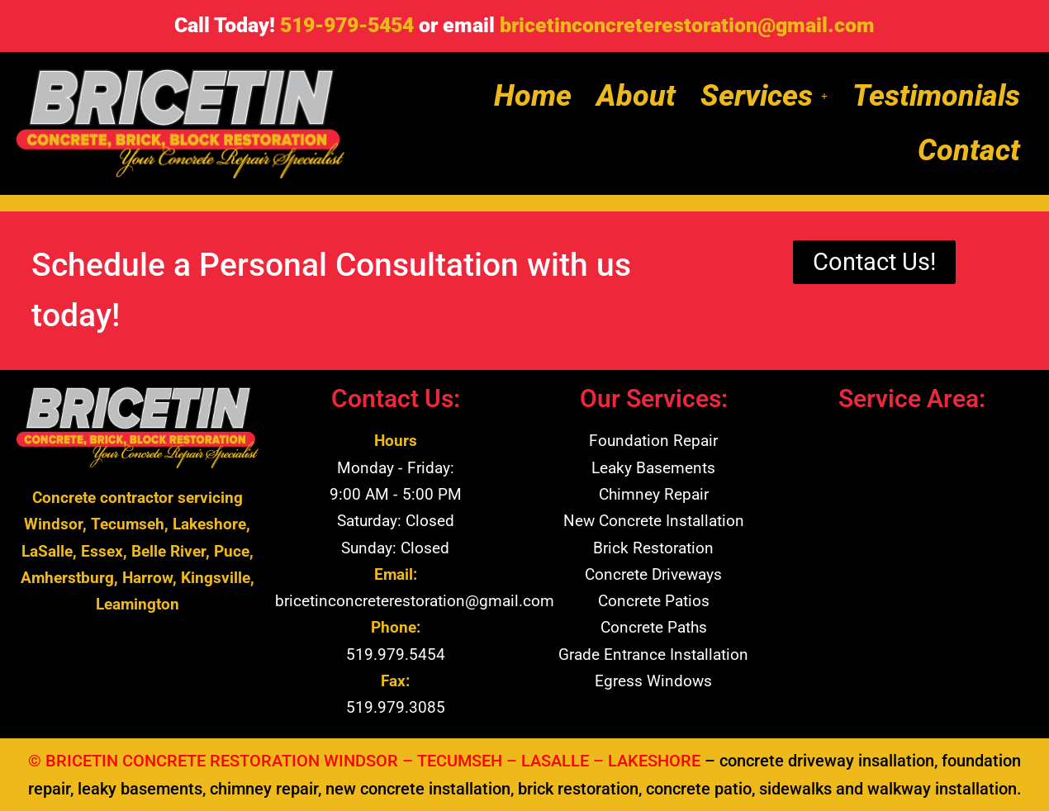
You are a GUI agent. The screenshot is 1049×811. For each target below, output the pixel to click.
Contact (969, 150)
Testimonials (936, 95)
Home (533, 95)
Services (764, 95)
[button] (764, 96)
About (636, 95)
